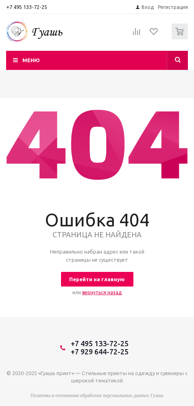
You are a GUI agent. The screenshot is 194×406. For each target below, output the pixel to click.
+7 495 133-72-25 (26, 7)
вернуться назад (102, 292)
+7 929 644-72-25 (100, 351)
